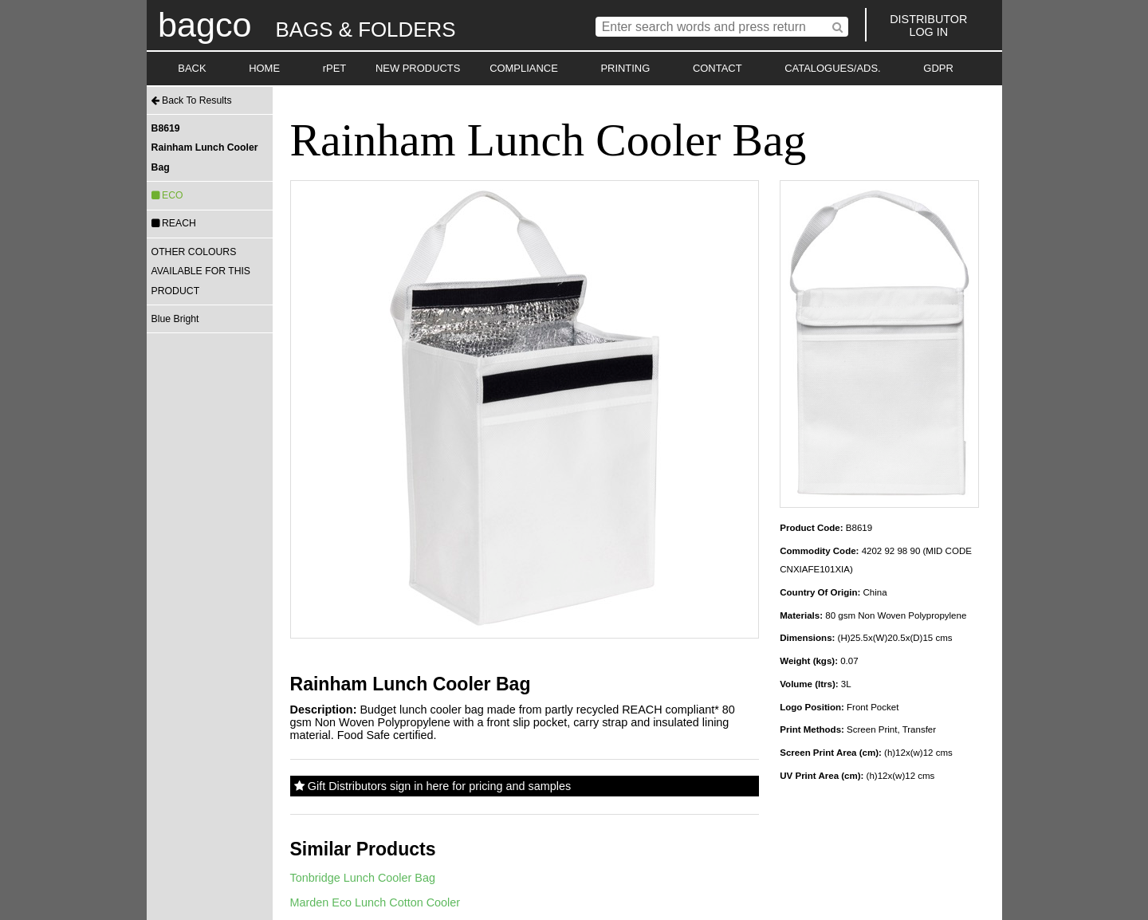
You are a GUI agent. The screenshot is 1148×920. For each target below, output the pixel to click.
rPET (335, 68)
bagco (205, 25)
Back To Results (191, 100)
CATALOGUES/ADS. (832, 68)
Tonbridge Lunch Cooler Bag (362, 877)
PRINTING (625, 68)
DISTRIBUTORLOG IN (928, 25)
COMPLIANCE (523, 68)
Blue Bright (175, 318)
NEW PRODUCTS (418, 68)
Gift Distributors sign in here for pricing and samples (432, 786)
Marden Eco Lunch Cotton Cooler (375, 902)
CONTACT (717, 68)
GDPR (938, 68)
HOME (264, 68)
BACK (192, 68)
